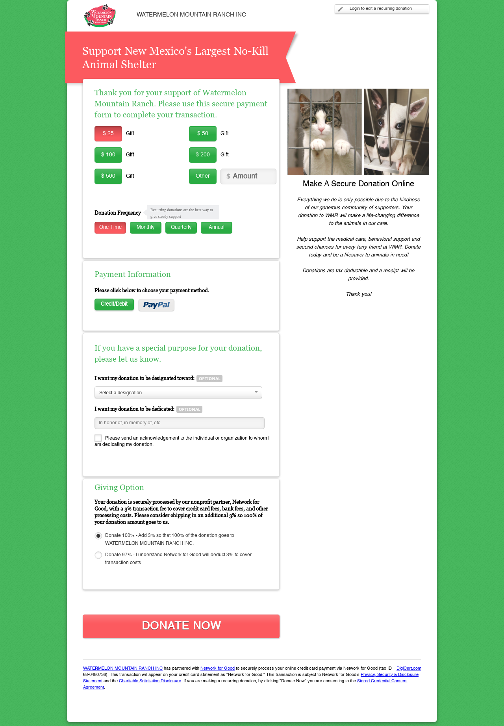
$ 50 (202, 133)
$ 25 (108, 133)
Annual (216, 227)
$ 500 (108, 176)
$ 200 (203, 155)
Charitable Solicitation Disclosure (150, 681)
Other (203, 176)
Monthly (146, 227)
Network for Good (217, 669)
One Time (110, 227)
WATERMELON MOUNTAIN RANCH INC (123, 669)
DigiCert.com (409, 669)
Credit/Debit (114, 304)
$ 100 (108, 155)
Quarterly (181, 227)
